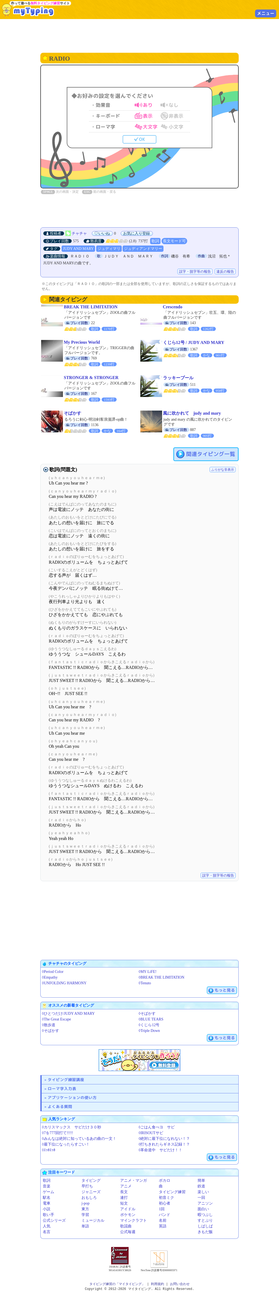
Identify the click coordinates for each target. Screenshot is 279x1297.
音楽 (46, 1186)
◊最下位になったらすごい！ (66, 1144)
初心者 (164, 1203)
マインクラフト (133, 1220)
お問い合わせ (180, 1284)
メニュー (265, 13)
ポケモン (127, 1215)
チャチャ (79, 233)
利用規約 (157, 1284)
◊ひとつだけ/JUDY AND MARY (68, 1013)
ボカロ (164, 1180)
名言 (46, 1232)
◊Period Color (52, 972)
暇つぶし (205, 1215)
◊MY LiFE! (148, 972)
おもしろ (89, 1198)
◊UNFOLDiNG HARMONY (64, 983)
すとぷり (205, 1220)
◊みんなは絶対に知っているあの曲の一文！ (79, 1139)
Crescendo (173, 307)
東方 (85, 1209)
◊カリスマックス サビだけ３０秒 (71, 1127)
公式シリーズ (54, 1220)
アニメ (126, 1186)
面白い (203, 1209)
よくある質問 (60, 1106)
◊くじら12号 (149, 1025)
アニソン (205, 1203)
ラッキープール (178, 378)
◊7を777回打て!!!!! (57, 1133)
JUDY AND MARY (78, 249)
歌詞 (155, 241)
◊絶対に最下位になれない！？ (164, 1139)
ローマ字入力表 (62, 1088)
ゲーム (48, 1192)
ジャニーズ (91, 1192)
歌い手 (48, 1215)
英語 (162, 1226)
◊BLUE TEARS (151, 1019)
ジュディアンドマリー (143, 249)
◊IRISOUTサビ (151, 1133)
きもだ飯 (205, 1232)
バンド (164, 1215)
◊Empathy (49, 977)
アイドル (127, 1209)
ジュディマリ (109, 249)
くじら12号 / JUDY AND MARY (194, 342)
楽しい (203, 1192)
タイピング (91, 1180)
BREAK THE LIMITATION (90, 307)
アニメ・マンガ (133, 1180)
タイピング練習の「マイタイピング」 (117, 1284)
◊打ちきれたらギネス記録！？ (164, 1144)
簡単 (201, 1180)
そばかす (72, 413)
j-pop (85, 1203)
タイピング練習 (172, 1192)
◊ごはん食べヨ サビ (157, 1127)
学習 (85, 1215)
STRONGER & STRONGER (91, 377)
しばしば (205, 1226)
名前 (162, 1220)
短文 (124, 1203)
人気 (46, 1226)
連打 (124, 1198)
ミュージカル (92, 1220)
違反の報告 (225, 271)
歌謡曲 (126, 1226)
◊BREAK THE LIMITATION (161, 977)
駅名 (46, 1198)
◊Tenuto (145, 983)
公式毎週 (127, 1232)
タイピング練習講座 (66, 1079)
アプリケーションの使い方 (72, 1097)
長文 (124, 1192)
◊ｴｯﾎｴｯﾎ (48, 1150)
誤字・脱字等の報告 (195, 271)
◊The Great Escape (56, 1019)
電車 (46, 1203)
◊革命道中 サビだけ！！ (161, 1150)
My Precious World (82, 342)
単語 (85, 1226)
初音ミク (166, 1198)
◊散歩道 (48, 1025)
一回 (201, 1198)
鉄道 (201, 1186)
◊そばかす (147, 1013)
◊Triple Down (149, 1031)
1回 (162, 1209)
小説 (46, 1209)
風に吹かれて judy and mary (192, 413)
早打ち (87, 1186)
